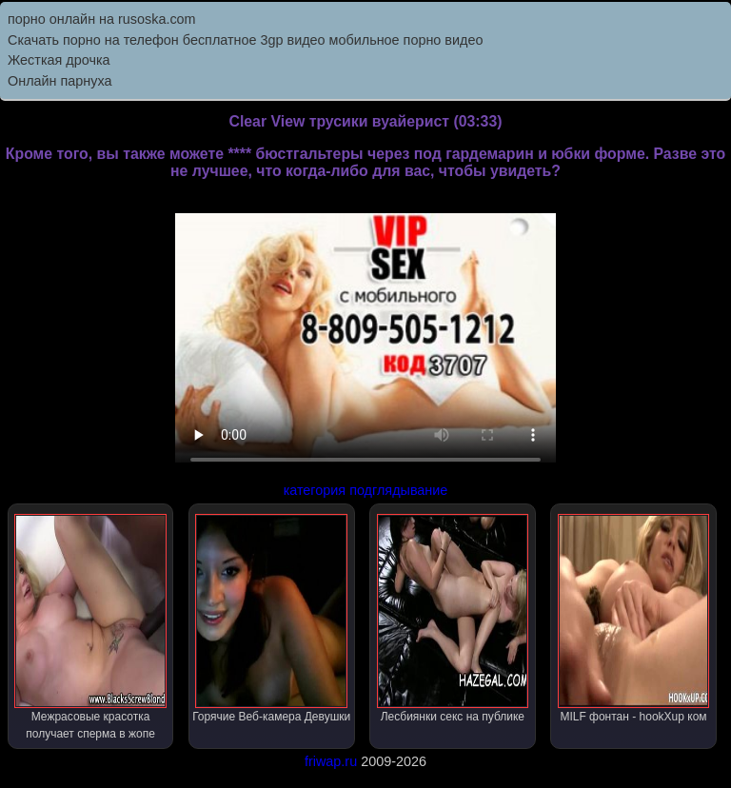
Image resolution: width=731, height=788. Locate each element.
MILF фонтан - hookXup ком (634, 618)
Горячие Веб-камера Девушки (271, 618)
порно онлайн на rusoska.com (102, 19)
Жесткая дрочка (59, 60)
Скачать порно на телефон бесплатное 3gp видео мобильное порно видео (245, 40)
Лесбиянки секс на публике (453, 618)
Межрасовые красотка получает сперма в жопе (90, 627)
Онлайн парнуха (60, 81)
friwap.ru (331, 761)
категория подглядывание (366, 490)
